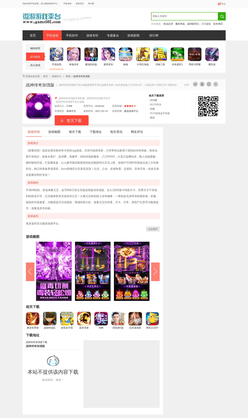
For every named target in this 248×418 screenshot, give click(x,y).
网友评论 (137, 132)
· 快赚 (152, 108)
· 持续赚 (153, 100)
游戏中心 (56, 76)
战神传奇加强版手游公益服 (70, 101)
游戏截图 (54, 132)
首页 (33, 35)
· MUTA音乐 (155, 104)
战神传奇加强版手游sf (98, 98)
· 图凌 (152, 117)
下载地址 (96, 132)
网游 (68, 76)
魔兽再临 (180, 23)
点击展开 (153, 229)
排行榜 (91, 3)
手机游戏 (67, 3)
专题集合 (113, 35)
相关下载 (75, 132)
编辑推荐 (35, 48)
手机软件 (72, 35)
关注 (221, 3)
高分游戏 (35, 65)
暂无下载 (74, 120)
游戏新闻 (133, 35)
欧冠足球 (168, 23)
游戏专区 (80, 3)
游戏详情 (34, 132)
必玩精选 (37, 56)
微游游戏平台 (42, 18)
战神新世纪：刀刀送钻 (199, 23)
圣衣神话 (218, 23)
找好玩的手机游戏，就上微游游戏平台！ (41, 3)
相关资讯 (116, 132)
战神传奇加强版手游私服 (72, 98)
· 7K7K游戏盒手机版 (159, 113)
